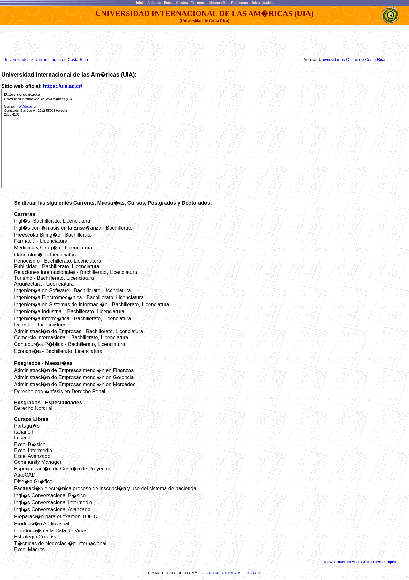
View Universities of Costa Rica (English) (361, 562)
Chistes (182, 2)
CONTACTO (254, 573)
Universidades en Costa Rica (61, 59)
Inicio (140, 2)
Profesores (239, 2)
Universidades (261, 2)
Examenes (198, 2)
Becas (168, 2)
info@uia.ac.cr (26, 106)
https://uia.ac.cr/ (62, 86)
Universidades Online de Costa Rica (352, 59)
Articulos (154, 2)
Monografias (218, 2)
